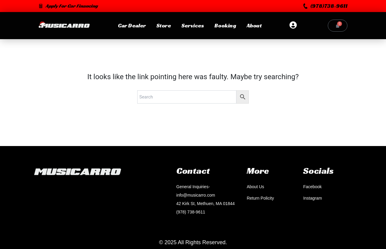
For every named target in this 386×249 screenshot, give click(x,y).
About (253, 25)
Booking (225, 25)
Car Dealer (132, 25)
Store (163, 25)
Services (192, 25)
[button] (325, 6)
